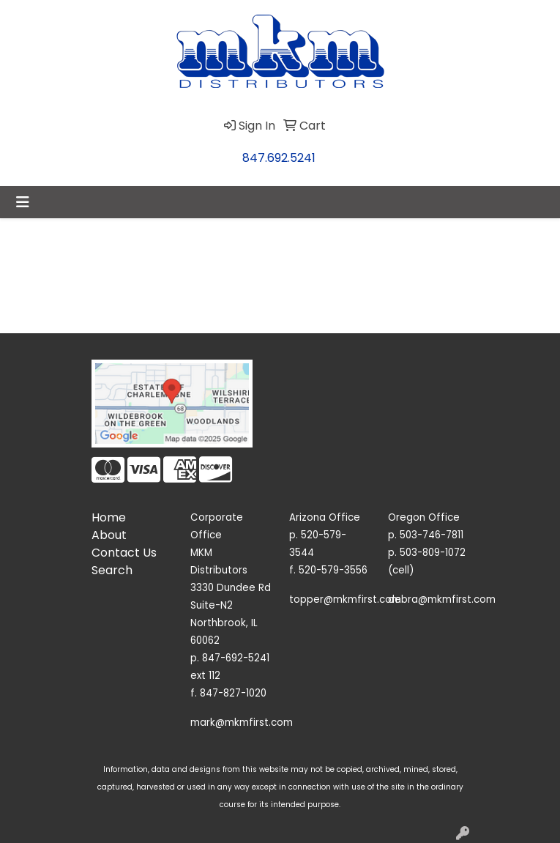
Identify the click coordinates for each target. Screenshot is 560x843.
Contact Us (124, 552)
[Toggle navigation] (22, 202)
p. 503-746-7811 (425, 535)
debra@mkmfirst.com (442, 599)
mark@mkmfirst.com (241, 722)
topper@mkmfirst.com (345, 599)
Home (109, 517)
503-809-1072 (433, 553)
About (109, 535)
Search (112, 570)
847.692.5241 (279, 157)
